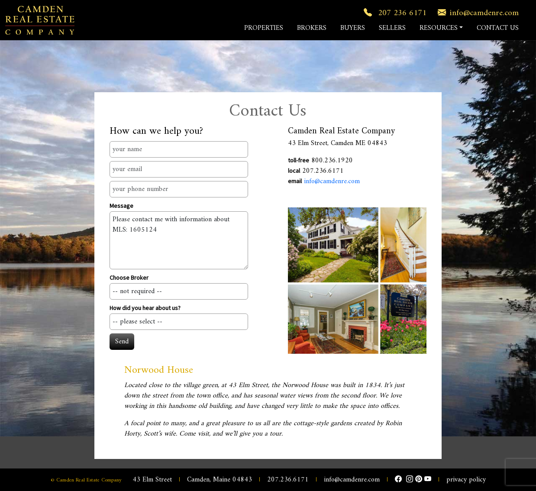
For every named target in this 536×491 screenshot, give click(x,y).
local (294, 170)
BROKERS (311, 28)
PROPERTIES (263, 28)
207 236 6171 (393, 13)
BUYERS (352, 28)
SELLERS (392, 28)
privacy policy (466, 480)
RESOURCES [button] (439, 28)
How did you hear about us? (145, 308)
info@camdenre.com (476, 13)
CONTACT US (498, 28)
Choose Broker (129, 277)
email (295, 181)
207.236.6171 (288, 480)
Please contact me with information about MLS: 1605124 (179, 240)
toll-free (298, 160)
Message (121, 206)
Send (122, 342)
